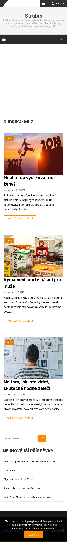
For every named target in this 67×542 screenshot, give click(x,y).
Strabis (33, 16)
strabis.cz (9, 190)
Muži (9, 138)
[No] (62, 529)
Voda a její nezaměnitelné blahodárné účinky (28, 497)
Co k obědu (10, 470)
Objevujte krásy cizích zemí (18, 479)
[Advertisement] (33, 78)
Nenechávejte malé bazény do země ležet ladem (30, 461)
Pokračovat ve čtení (20, 218)
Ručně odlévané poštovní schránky (22, 488)
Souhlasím (33, 534)
